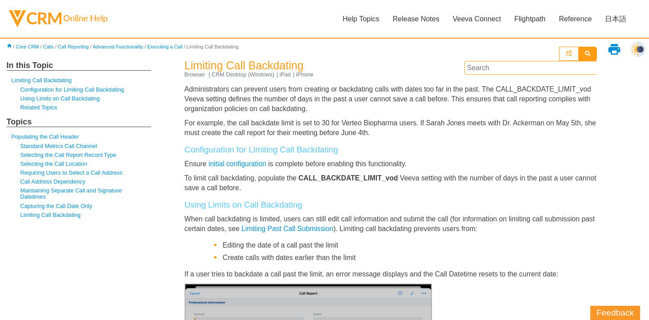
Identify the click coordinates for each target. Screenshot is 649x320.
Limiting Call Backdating (42, 80)
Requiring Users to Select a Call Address (72, 174)
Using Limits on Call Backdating (60, 99)
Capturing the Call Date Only (57, 207)
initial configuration (238, 165)
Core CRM (28, 47)
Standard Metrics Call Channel (59, 147)
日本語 (615, 19)
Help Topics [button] (361, 19)
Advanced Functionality (120, 47)
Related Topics (39, 108)
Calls (49, 47)
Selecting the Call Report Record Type (69, 156)
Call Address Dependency (53, 183)
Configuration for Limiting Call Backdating (73, 90)
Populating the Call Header (46, 137)
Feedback (615, 312)
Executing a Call (167, 47)
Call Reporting (74, 47)
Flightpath (529, 19)
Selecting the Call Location (54, 165)
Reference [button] (575, 19)
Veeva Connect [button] (476, 19)
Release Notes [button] (415, 19)
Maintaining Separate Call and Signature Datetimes (72, 195)
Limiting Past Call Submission (305, 231)
